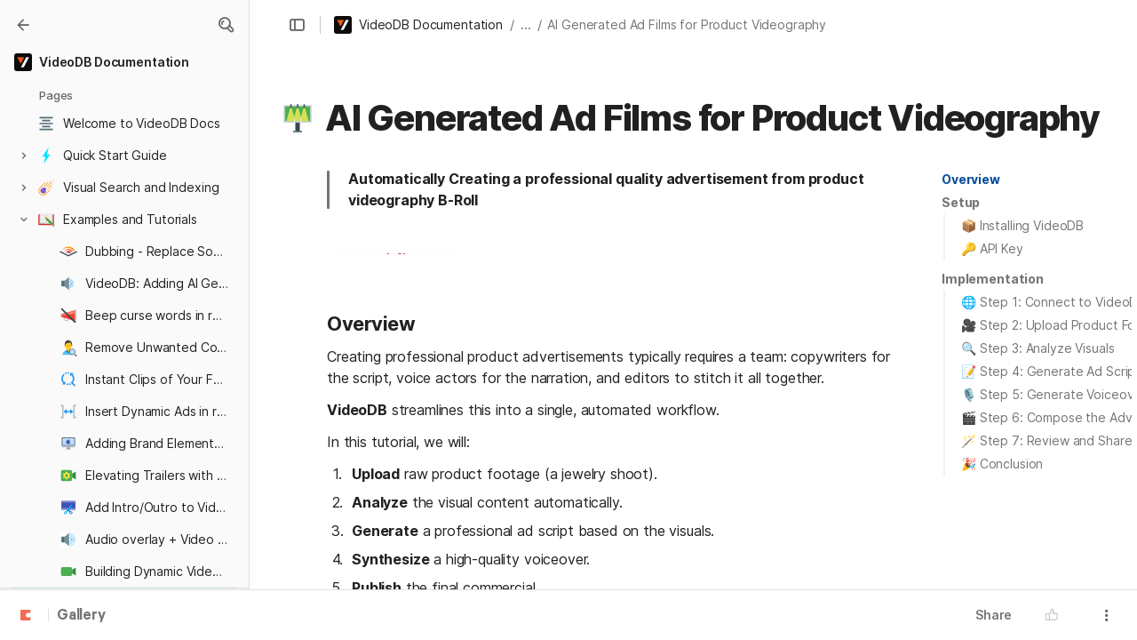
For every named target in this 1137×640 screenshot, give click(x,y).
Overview (971, 179)
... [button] (526, 24)
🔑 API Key (992, 248)
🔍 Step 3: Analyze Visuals (1038, 348)
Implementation (993, 278)
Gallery (81, 616)
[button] (225, 24)
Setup (961, 202)
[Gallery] (23, 24)
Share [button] (993, 614)
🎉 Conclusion (1002, 463)
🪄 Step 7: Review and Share (1046, 440)
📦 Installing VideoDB (1022, 225)
